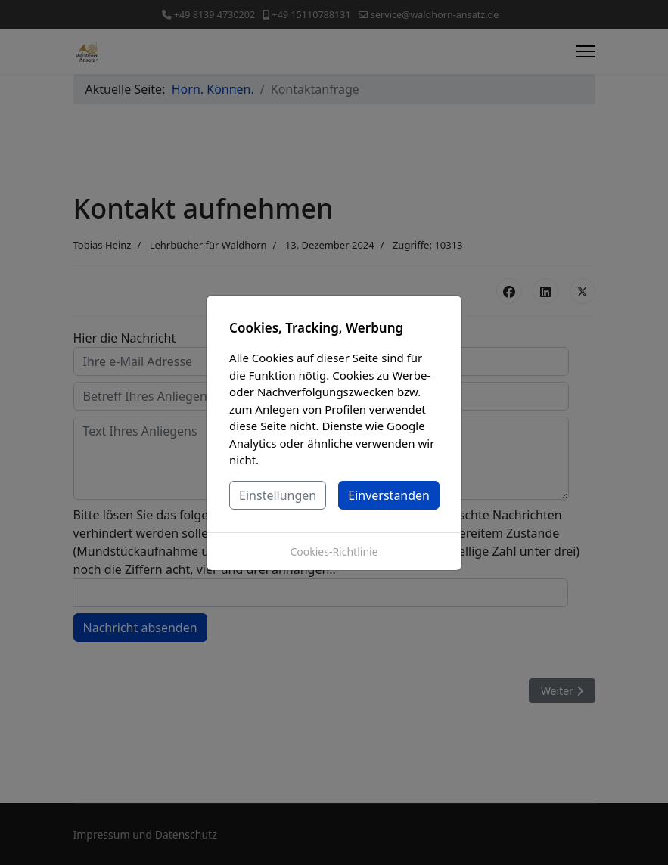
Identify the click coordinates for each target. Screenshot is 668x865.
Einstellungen (277, 495)
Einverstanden (389, 495)
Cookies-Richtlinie (333, 551)
